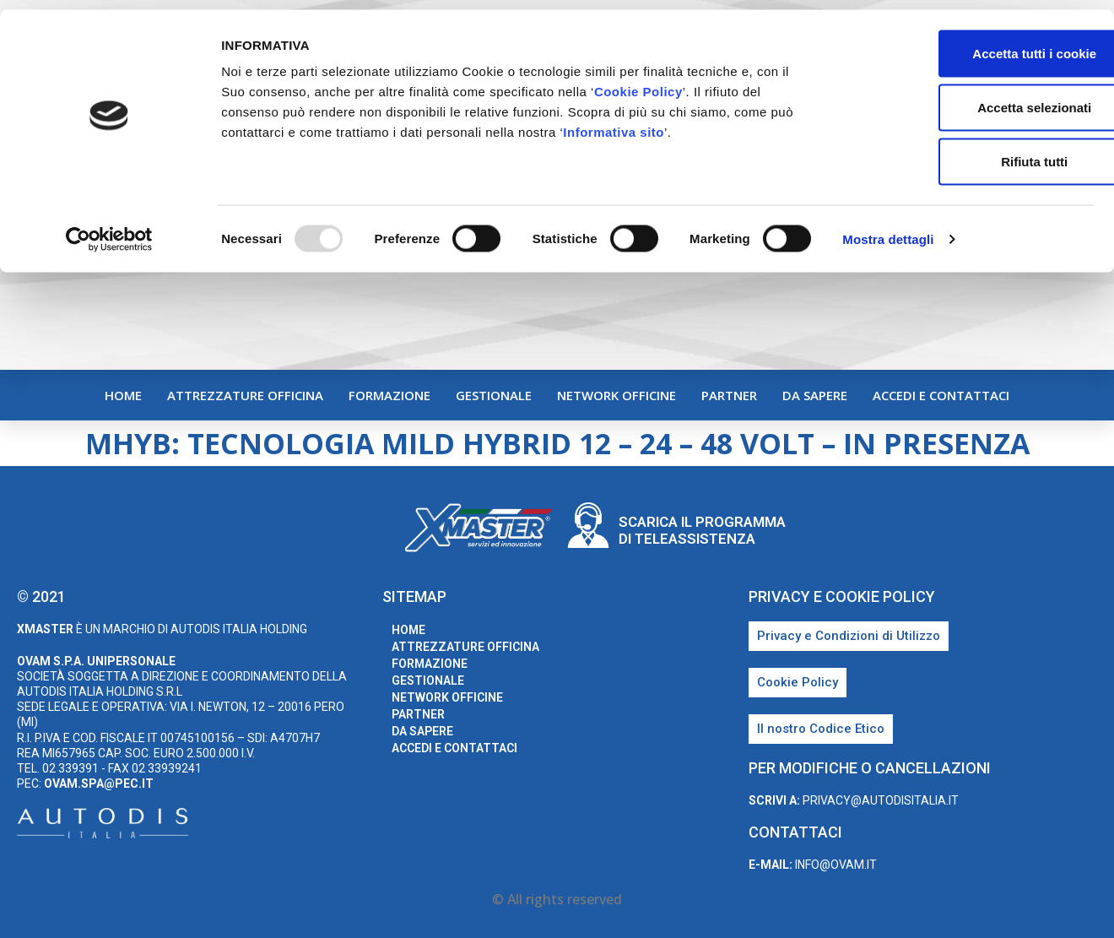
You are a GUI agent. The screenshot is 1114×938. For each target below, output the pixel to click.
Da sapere (814, 395)
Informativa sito (613, 122)
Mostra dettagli (887, 229)
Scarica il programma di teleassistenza (702, 530)
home (123, 395)
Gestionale (494, 395)
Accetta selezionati (973, 97)
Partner (729, 395)
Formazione (389, 395)
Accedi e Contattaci (941, 395)
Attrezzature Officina (245, 395)
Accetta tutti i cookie (973, 43)
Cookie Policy (638, 81)
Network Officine (616, 395)
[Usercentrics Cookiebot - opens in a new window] (109, 229)
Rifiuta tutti (972, 151)
